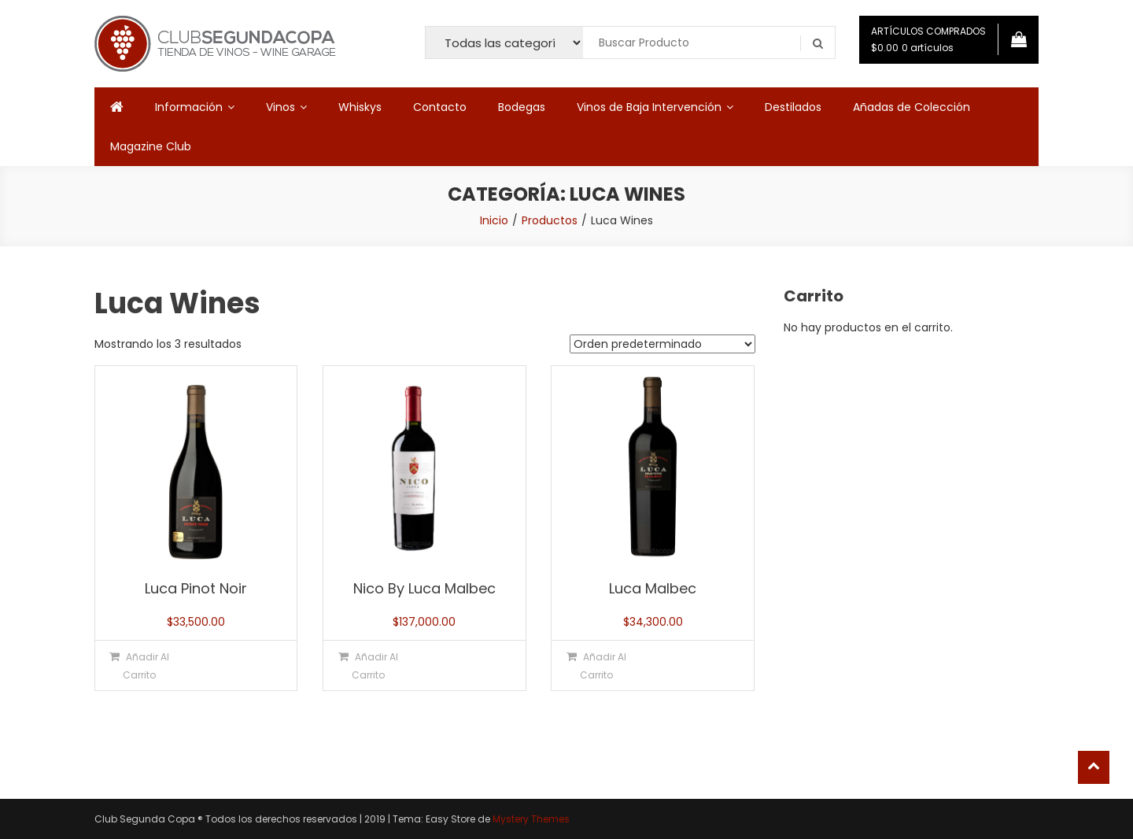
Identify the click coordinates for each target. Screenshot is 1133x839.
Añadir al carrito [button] (146, 666)
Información (189, 107)
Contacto (440, 107)
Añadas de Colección (911, 107)
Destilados (793, 107)
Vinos (280, 107)
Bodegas (521, 107)
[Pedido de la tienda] (662, 343)
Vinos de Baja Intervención (649, 107)
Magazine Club (150, 146)
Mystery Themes (531, 819)
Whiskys (360, 107)
